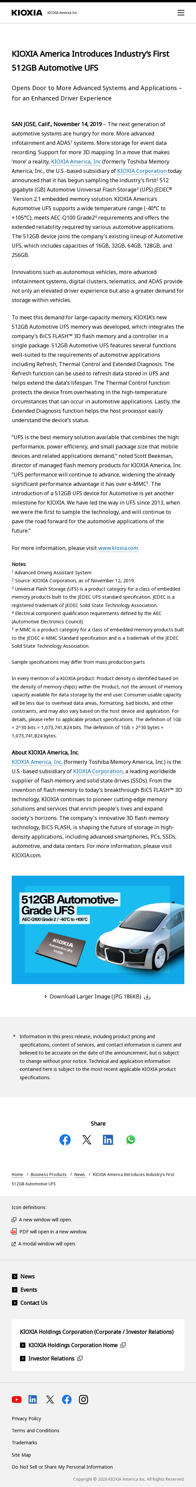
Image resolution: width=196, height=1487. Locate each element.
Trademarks (24, 1442)
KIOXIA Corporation (142, 171)
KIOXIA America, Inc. (37, 762)
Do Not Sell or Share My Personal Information (62, 1467)
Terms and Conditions (35, 1430)
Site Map (21, 1455)
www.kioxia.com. (118, 548)
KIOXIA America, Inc (76, 161)
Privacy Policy (26, 1418)
